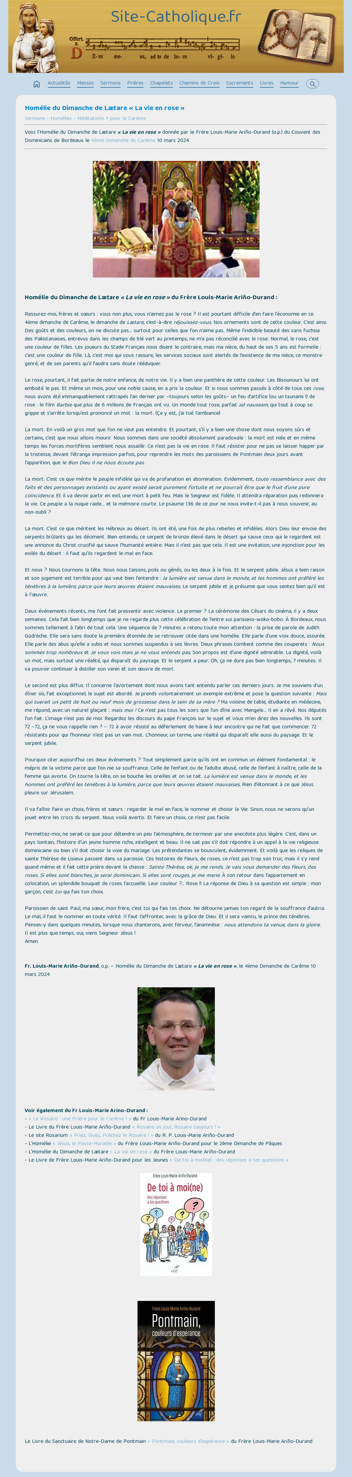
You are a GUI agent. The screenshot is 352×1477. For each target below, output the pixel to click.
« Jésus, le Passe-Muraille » (84, 1144)
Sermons (110, 83)
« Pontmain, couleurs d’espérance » (188, 1442)
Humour (289, 83)
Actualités (59, 83)
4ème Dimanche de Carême (123, 141)
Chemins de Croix (199, 83)
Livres (267, 83)
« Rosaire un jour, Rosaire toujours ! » (176, 1127)
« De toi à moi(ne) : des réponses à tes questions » (229, 1160)
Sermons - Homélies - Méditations (64, 119)
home (36, 84)
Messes (85, 83)
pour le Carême (128, 119)
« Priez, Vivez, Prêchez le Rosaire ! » (111, 1136)
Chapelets (161, 83)
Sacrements (239, 83)
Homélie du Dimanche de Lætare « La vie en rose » (105, 108)
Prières (135, 83)
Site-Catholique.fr (176, 18)
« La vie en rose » (131, 1152)
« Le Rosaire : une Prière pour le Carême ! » (80, 1119)
